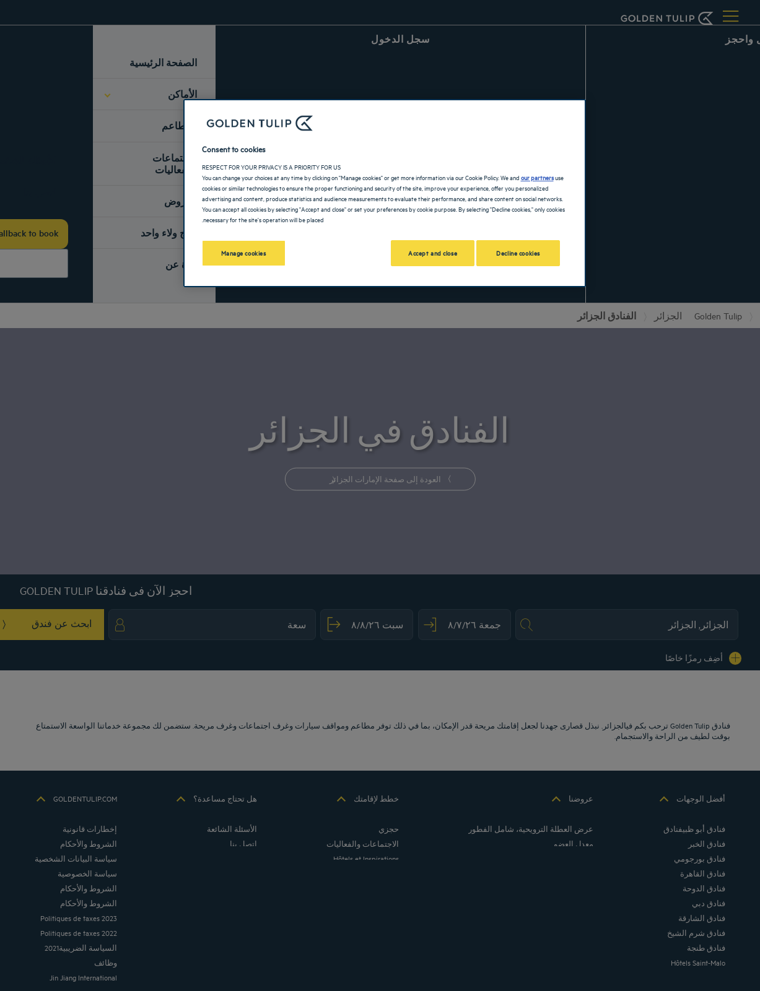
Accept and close (432, 252)
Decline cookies (518, 252)
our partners (537, 177)
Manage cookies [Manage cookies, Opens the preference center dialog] (243, 252)
